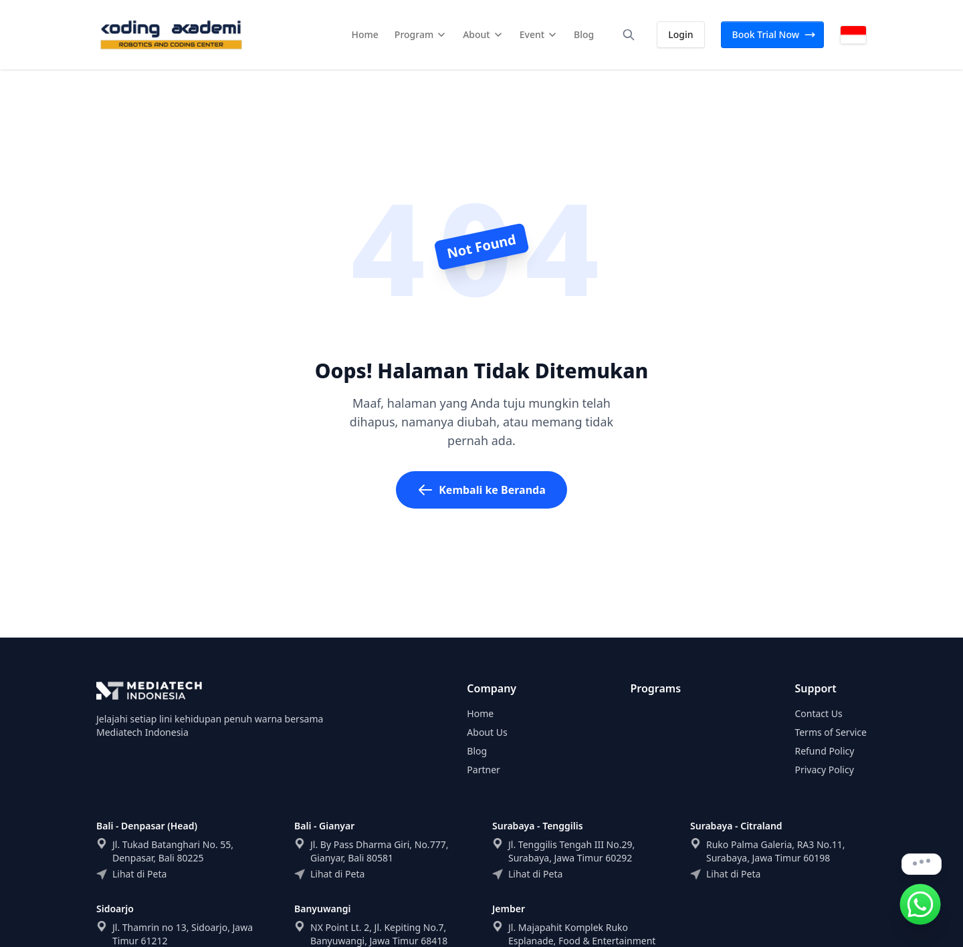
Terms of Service (830, 732)
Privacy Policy (823, 769)
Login (680, 34)
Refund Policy (824, 751)
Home (480, 713)
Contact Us (818, 713)
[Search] (629, 35)
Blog (477, 751)
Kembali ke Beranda (481, 490)
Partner (483, 769)
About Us (487, 732)
